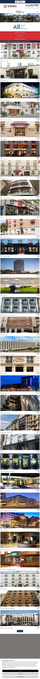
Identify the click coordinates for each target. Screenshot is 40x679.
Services (20, 36)
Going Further (20, 39)
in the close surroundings (20, 20)
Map (17, 1)
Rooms (20, 19)
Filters (22, 1)
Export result (20, 32)
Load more (20, 631)
